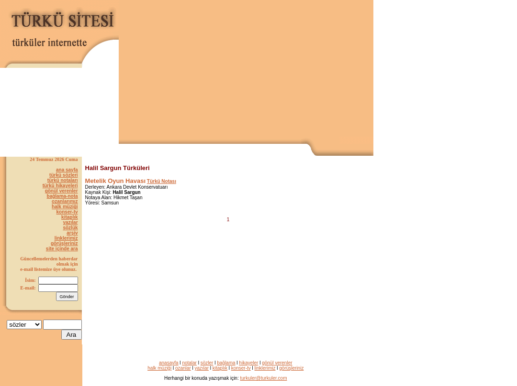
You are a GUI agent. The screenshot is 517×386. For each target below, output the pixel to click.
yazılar (70, 222)
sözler (207, 362)
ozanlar (183, 368)
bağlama (226, 362)
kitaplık (69, 217)
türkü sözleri (63, 175)
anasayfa (169, 362)
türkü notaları (62, 180)
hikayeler (248, 362)
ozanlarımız (65, 201)
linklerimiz (66, 238)
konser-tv (67, 211)
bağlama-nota (62, 196)
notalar (189, 362)
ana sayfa (67, 169)
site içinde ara (62, 248)
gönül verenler (61, 190)
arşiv (72, 233)
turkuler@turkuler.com (263, 378)
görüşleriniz (64, 243)
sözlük (70, 227)
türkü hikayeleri (60, 185)
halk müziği (65, 206)
